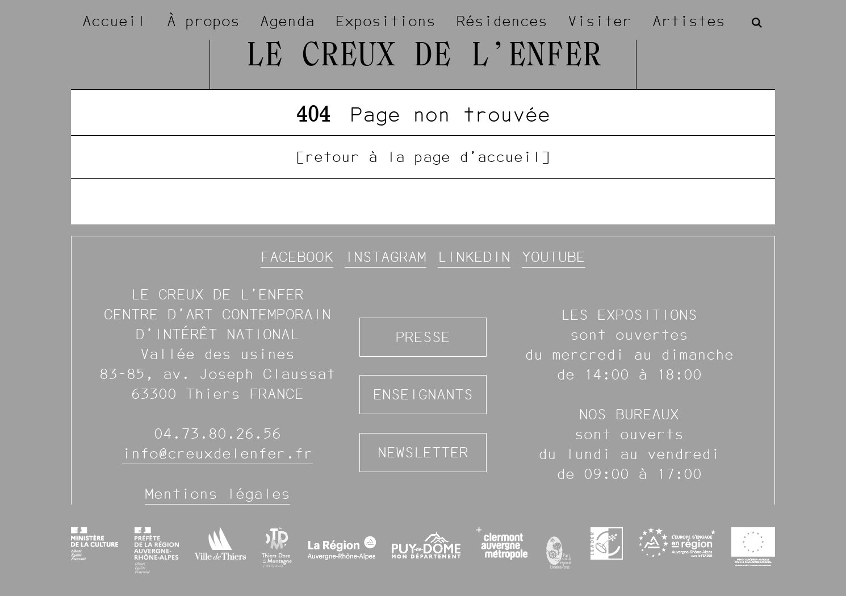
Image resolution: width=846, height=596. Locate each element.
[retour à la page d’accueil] (423, 157)
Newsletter (423, 452)
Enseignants (423, 394)
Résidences (501, 21)
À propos (203, 21)
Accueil (114, 21)
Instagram (385, 257)
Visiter (599, 21)
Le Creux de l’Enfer (423, 57)
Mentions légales (217, 494)
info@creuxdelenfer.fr (217, 453)
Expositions (385, 21)
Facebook (297, 257)
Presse (423, 337)
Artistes (688, 21)
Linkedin (474, 257)
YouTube (553, 257)
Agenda (287, 21)
